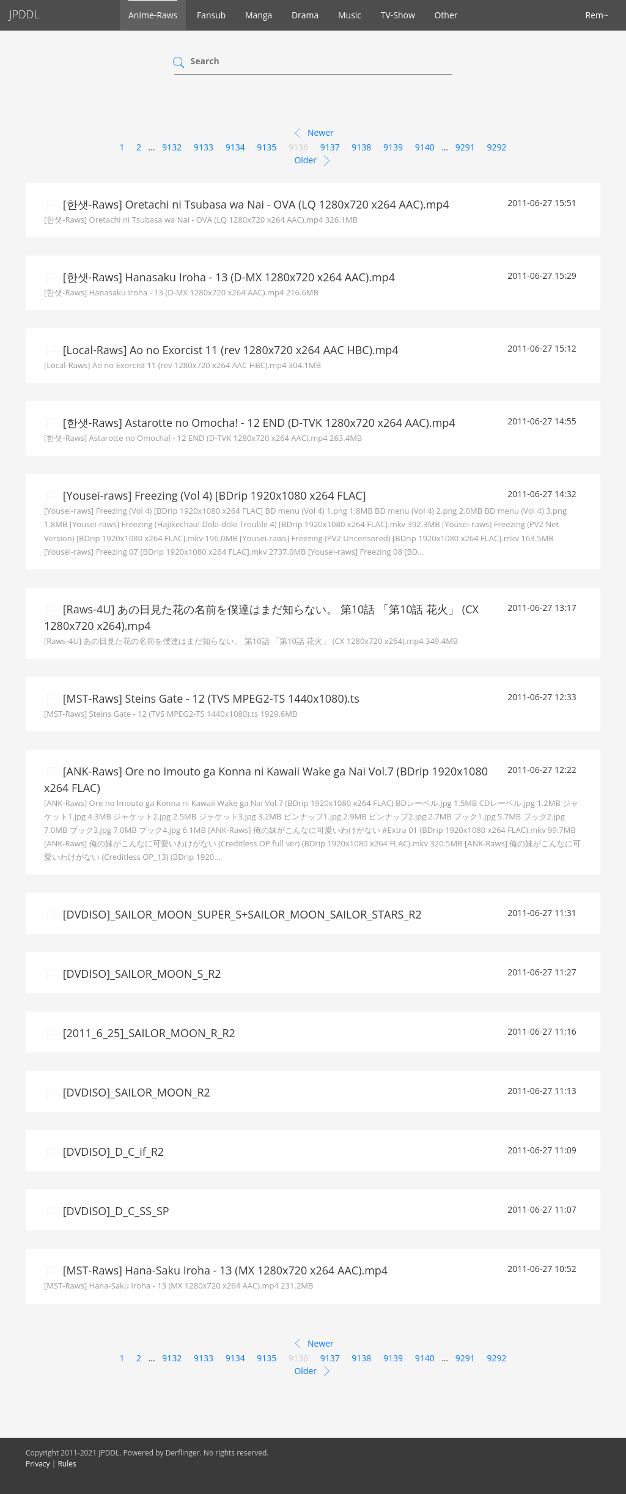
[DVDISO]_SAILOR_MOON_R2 (135, 1092)
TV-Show (398, 15)
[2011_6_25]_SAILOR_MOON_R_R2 (147, 1033)
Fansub (211, 15)
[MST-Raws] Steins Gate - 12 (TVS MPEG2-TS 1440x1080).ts (209, 698)
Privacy (38, 1464)
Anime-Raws (152, 15)
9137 (330, 147)
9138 (361, 147)
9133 (203, 147)
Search (205, 61)
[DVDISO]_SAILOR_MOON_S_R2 (140, 973)
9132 (172, 147)
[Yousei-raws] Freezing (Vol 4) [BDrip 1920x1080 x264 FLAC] (213, 495)
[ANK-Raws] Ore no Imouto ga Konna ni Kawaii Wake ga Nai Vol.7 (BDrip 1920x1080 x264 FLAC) (266, 779)
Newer (312, 133)
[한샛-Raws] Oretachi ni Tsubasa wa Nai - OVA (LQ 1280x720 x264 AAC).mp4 (254, 204)
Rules (66, 1464)
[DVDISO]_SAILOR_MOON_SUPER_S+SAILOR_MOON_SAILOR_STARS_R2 (241, 914)
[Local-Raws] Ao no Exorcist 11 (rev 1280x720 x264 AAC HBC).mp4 (229, 349)
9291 (465, 147)
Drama (305, 15)
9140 (425, 147)
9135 (266, 147)
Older (312, 160)
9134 (235, 147)
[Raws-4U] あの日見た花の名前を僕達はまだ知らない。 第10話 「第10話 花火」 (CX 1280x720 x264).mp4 (261, 617)
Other (445, 15)
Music (349, 15)
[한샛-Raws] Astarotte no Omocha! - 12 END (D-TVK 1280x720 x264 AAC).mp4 (257, 422)
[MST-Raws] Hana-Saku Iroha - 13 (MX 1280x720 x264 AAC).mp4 (224, 1270)
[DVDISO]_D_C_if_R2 (112, 1151)
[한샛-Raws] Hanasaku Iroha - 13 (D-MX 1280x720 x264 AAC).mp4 (227, 277)
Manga (258, 15)
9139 (393, 147)
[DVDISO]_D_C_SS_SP (114, 1211)
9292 (497, 147)
